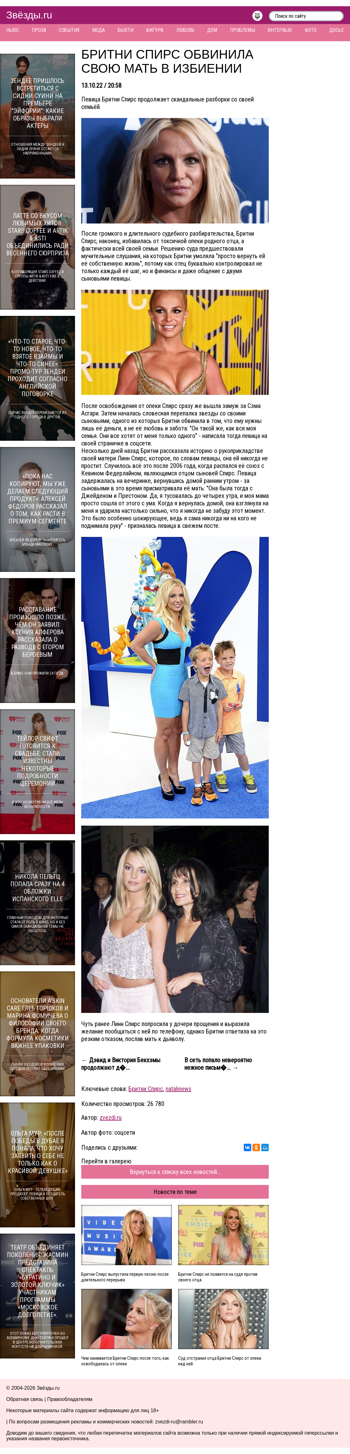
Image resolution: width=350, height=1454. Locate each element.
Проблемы (242, 30)
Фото (311, 30)
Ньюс (12, 30)
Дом (212, 30)
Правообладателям (69, 1399)
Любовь (185, 30)
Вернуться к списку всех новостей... (175, 1172)
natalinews (178, 1089)
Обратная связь (24, 1399)
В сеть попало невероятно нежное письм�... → (218, 1063)
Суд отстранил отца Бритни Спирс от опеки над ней (219, 1361)
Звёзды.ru (29, 15)
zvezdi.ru (111, 1117)
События (69, 30)
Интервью (280, 30)
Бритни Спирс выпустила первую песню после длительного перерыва (125, 1277)
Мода (98, 30)
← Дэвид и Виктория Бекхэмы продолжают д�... (120, 1063)
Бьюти (125, 30)
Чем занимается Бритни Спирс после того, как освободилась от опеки (125, 1361)
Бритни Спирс (145, 1089)
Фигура (154, 30)
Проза (39, 30)
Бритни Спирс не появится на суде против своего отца (218, 1277)
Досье (336, 30)
